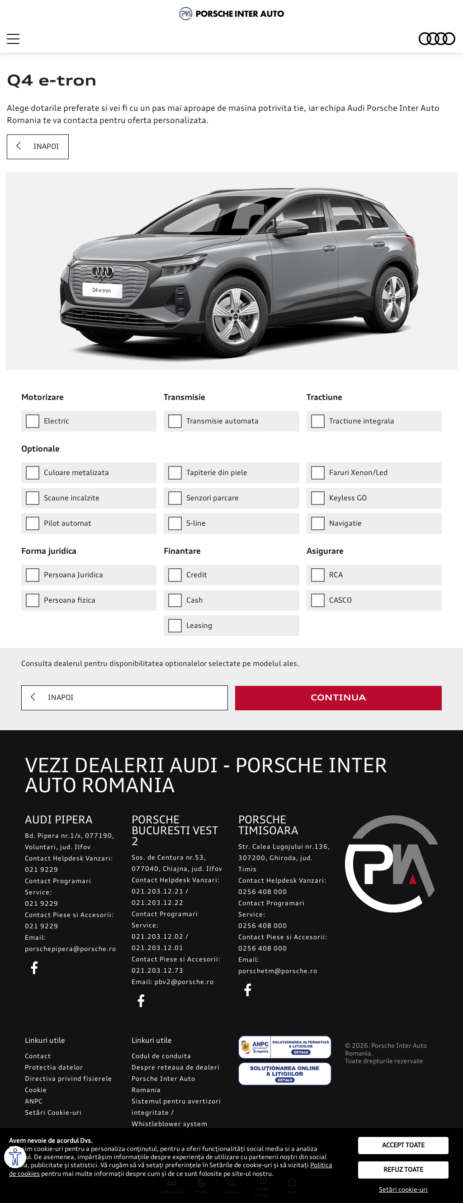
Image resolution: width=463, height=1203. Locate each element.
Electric (47, 421)
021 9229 (41, 870)
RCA (327, 575)
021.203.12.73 (158, 971)
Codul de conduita (161, 1057)
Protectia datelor (54, 1068)
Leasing (190, 625)
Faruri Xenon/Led (349, 473)
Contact (38, 1057)
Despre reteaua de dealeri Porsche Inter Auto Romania (176, 1079)
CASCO (331, 600)
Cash (185, 600)
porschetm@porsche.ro (277, 972)
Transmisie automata (213, 421)
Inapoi (35, 146)
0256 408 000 (262, 892)
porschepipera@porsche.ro (70, 949)
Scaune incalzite (62, 498)
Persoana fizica (60, 600)
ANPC (34, 1102)
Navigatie (336, 523)
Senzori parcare (203, 498)
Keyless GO (339, 498)
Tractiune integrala (352, 421)
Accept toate (403, 1145)
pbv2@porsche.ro (184, 983)
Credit (187, 575)
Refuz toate (403, 1170)
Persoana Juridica (64, 575)
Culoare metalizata (67, 473)
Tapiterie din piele (207, 473)
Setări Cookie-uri (53, 1113)
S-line (187, 523)
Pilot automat (58, 523)
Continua (338, 698)
